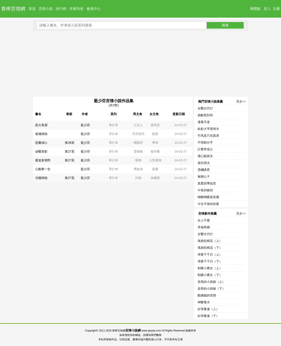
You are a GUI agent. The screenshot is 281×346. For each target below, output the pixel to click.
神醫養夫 (204, 302)
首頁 (32, 9)
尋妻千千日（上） (210, 254)
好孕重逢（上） (208, 309)
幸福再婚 (204, 227)
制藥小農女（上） (210, 268)
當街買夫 (204, 163)
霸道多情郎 (42, 160)
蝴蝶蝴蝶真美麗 (208, 197)
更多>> (241, 101)
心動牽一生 (42, 169)
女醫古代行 (205, 108)
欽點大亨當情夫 (208, 129)
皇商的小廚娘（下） (211, 288)
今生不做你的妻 (208, 204)
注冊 (276, 9)
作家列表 (76, 9)
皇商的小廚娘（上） (211, 281)
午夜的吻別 (205, 190)
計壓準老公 (205, 149)
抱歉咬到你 (205, 115)
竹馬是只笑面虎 (208, 135)
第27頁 (69, 151)
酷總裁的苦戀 (207, 295)
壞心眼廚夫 (205, 156)
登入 (267, 9)
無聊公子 (204, 176)
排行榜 (61, 9)
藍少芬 (85, 125)
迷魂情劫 (41, 134)
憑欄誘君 (204, 169)
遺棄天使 (204, 122)
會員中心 (93, 9)
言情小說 (46, 9)
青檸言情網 (13, 8)
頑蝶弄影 (41, 151)
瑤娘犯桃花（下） (210, 247)
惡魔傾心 (41, 142)
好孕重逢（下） (208, 316)
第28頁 (69, 142)
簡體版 (255, 9)
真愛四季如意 (207, 183)
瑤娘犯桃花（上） (210, 241)
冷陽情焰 (41, 178)
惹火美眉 (41, 125)
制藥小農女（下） (210, 275)
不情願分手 (205, 142)
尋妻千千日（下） (210, 261)
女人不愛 (204, 220)
